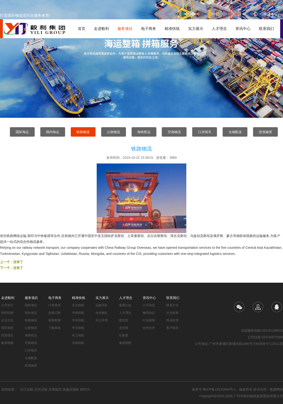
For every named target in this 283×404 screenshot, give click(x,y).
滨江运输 (26, 389)
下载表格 (54, 328)
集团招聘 (125, 343)
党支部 (123, 328)
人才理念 (219, 29)
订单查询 (54, 305)
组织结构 (7, 312)
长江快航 (78, 335)
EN (280, 15)
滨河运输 (40, 389)
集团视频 (7, 343)
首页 (81, 29)
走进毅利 (101, 29)
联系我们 (266, 29)
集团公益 (125, 305)
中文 (271, 15)
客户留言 (172, 328)
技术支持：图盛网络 (268, 389)
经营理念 (7, 335)
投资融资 (265, 132)
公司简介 (7, 305)
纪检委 (123, 335)
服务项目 (125, 29)
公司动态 (149, 305)
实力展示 (195, 29)
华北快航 (78, 328)
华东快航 (78, 320)
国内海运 (52, 132)
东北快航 (78, 305)
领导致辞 (7, 328)
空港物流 (174, 132)
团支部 (123, 320)
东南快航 (78, 343)
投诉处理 (172, 320)
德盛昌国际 (70, 389)
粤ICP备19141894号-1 (219, 389)
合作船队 (102, 312)
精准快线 (172, 29)
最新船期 (54, 320)
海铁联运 (143, 132)
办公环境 (102, 320)
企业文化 (7, 320)
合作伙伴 (149, 328)
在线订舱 (54, 312)
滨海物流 (55, 389)
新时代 (85, 389)
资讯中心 (242, 29)
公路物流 (113, 132)
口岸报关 (204, 132)
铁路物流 (83, 132)
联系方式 (172, 305)
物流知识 (149, 312)
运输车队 (102, 305)
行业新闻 (149, 320)
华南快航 (78, 312)
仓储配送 (235, 132)
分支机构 (172, 312)
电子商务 (148, 29)
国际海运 (22, 132)
